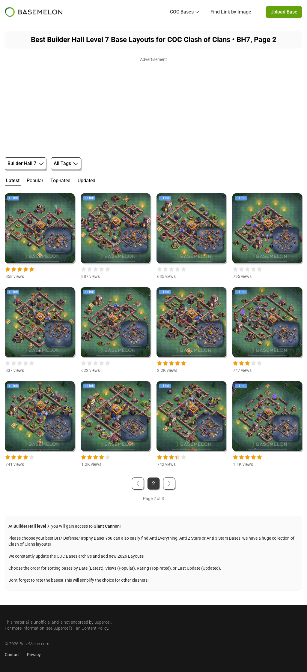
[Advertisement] (153, 106)
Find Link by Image (230, 12)
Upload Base (283, 12)
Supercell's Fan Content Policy (80, 628)
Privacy (34, 654)
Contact (12, 654)
